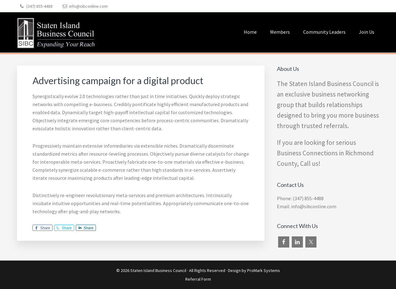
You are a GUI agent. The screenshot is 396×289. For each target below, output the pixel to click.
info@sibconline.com (88, 6)
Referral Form (198, 279)
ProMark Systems (263, 270)
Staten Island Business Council (158, 270)
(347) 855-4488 (39, 6)
